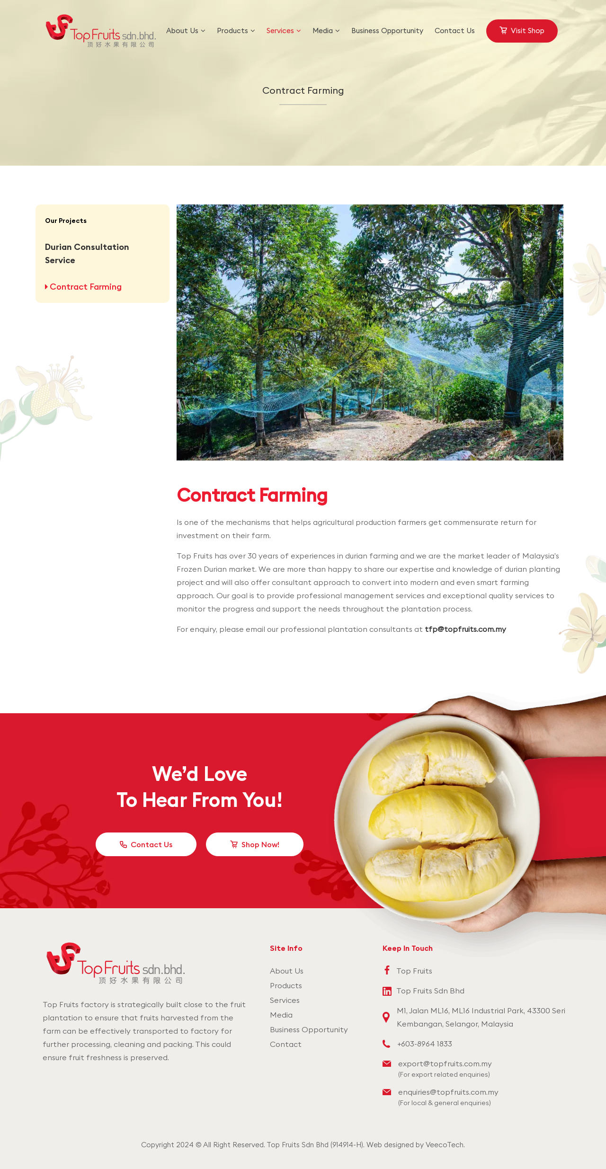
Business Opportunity (309, 1029)
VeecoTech (444, 1144)
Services (285, 1000)
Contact (286, 1044)
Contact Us (151, 844)
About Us (286, 970)
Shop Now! (260, 844)
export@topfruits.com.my (445, 1063)
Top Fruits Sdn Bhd (430, 990)
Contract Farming (85, 286)
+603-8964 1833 (424, 1043)
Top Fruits (414, 970)
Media (281, 1014)
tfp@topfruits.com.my (465, 629)
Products (286, 985)
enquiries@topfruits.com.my (448, 1092)
